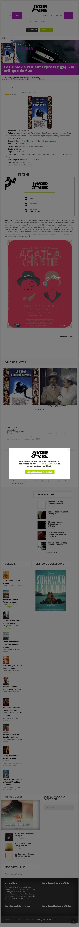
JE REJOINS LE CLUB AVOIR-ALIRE (39, 472)
